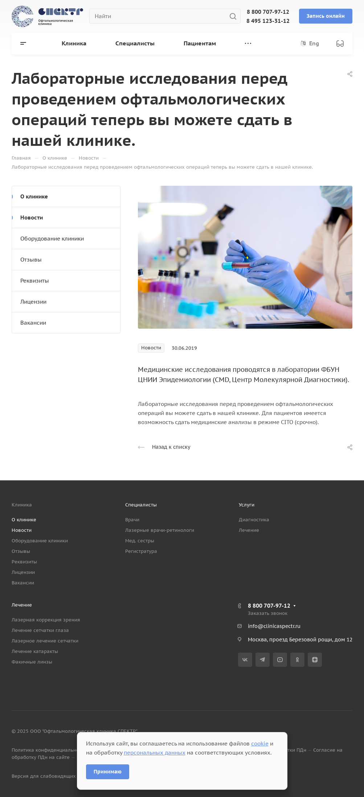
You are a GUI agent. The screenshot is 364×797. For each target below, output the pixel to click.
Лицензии (33, 301)
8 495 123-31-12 (268, 20)
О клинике (34, 196)
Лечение (249, 530)
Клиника (22, 505)
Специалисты (141, 505)
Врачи (132, 520)
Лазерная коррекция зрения (46, 620)
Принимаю (108, 771)
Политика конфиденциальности (49, 750)
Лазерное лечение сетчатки (45, 641)
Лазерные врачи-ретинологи (159, 530)
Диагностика (254, 520)
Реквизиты (34, 280)
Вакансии (33, 322)
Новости (31, 217)
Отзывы (31, 259)
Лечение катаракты (35, 651)
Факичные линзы (32, 662)
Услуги (246, 505)
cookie (260, 743)
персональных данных (154, 752)
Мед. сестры (139, 541)
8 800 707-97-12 (268, 11)
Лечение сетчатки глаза (40, 630)
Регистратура (141, 551)
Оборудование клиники (52, 238)
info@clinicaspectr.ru (274, 626)
